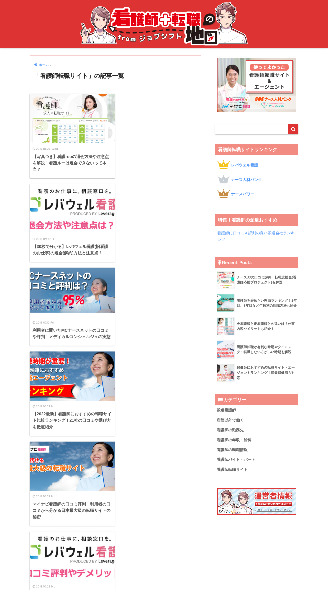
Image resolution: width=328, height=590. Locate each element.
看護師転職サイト (232, 469)
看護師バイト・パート (236, 459)
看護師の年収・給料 (234, 440)
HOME (164, 548)
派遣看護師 (226, 410)
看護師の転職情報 (232, 450)
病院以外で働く (230, 420)
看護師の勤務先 (230, 430)
